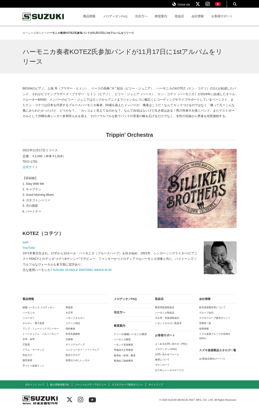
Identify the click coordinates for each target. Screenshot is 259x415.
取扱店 (179, 20)
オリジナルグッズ (75, 348)
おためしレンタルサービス (169, 374)
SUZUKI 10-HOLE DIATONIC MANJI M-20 (82, 274)
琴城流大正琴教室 (123, 354)
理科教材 (70, 332)
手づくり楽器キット (33, 369)
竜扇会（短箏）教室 (125, 359)
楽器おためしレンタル (78, 364)
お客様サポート (222, 20)
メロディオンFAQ (115, 20)
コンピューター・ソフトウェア (82, 353)
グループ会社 (206, 316)
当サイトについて (35, 388)
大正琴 (69, 316)
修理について (162, 363)
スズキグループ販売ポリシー (214, 322)
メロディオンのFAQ (166, 352)
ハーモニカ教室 (122, 343)
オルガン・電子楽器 (33, 327)
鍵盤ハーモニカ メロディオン (39, 311)
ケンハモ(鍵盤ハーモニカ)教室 (130, 338)
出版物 (69, 343)
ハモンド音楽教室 (123, 348)
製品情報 (89, 20)
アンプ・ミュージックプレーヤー (41, 332)
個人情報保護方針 (59, 388)
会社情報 (197, 20)
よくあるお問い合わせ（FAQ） (172, 347)
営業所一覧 (205, 327)
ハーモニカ (29, 316)
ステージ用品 (73, 327)
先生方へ (141, 20)
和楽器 (69, 311)
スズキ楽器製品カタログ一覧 (217, 354)
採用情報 (204, 332)
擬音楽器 (27, 364)
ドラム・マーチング (33, 353)
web (26, 246)
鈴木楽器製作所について (212, 311)
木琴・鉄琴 (29, 343)
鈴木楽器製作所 (43, 20)
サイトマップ (155, 388)
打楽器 (26, 348)
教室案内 (161, 20)
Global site (181, 6)
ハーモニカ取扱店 (164, 316)
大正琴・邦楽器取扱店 (167, 322)
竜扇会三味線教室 (123, 364)
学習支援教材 (73, 337)
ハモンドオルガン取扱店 (168, 327)
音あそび (27, 359)
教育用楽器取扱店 (164, 311)
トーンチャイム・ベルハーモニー (41, 337)
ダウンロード (162, 368)
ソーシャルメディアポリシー (90, 388)
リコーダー (29, 322)
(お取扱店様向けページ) (212, 362)
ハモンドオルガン (75, 322)
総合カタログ (73, 359)
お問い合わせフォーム (167, 358)
